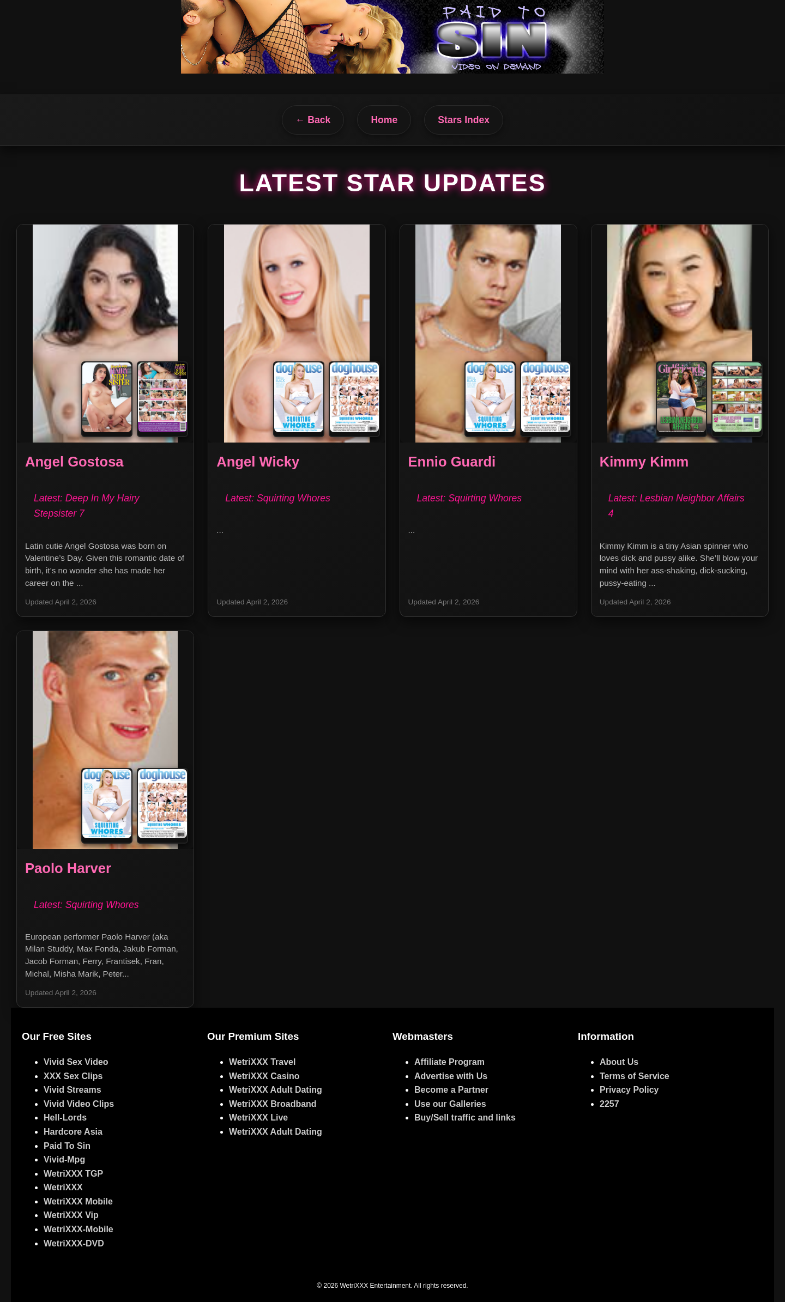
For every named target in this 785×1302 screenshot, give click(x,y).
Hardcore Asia (73, 1131)
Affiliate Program (449, 1062)
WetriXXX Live (258, 1117)
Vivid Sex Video (76, 1062)
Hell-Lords (65, 1117)
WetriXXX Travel (262, 1062)
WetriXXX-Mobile (78, 1229)
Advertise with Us (450, 1076)
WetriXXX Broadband (273, 1104)
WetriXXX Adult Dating (275, 1089)
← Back (313, 119)
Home (384, 119)
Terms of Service (634, 1076)
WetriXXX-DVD (74, 1243)
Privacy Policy (629, 1089)
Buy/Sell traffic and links (465, 1117)
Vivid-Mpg (64, 1159)
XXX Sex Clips (73, 1076)
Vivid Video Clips (79, 1104)
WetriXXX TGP (73, 1173)
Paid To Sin (67, 1145)
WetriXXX (63, 1187)
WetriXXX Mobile (78, 1201)
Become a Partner (451, 1089)
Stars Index (464, 119)
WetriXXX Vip (71, 1215)
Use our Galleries (450, 1104)
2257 (609, 1104)
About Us (619, 1062)
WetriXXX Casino (264, 1076)
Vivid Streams (72, 1089)
